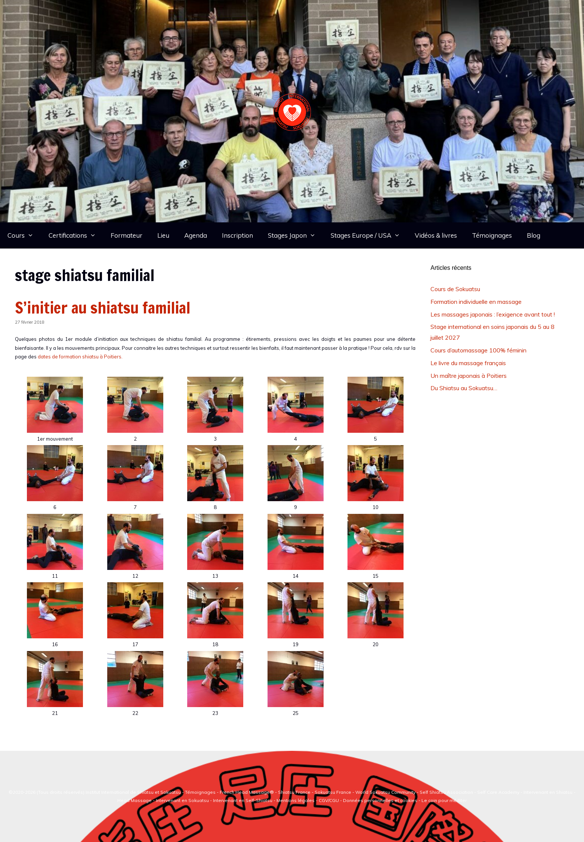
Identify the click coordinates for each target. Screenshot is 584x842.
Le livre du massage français (468, 363)
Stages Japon (295, 235)
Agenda (195, 235)
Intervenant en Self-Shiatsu (243, 800)
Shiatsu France (294, 792)
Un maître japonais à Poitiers (468, 375)
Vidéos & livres (436, 235)
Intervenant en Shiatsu (548, 792)
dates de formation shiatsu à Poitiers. (80, 357)
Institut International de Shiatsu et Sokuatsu (133, 792)
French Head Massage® (247, 792)
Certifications (76, 235)
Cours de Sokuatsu (455, 289)
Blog (533, 235)
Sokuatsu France (333, 792)
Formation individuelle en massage (476, 301)
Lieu (163, 235)
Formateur (126, 235)
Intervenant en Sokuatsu (183, 800)
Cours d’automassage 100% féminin (478, 350)
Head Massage (134, 800)
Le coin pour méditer (444, 800)
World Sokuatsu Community (385, 792)
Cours (24, 235)
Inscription (237, 235)
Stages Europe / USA (369, 235)
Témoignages (492, 235)
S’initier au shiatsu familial (102, 307)
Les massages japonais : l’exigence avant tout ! (492, 314)
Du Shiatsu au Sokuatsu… (463, 388)
